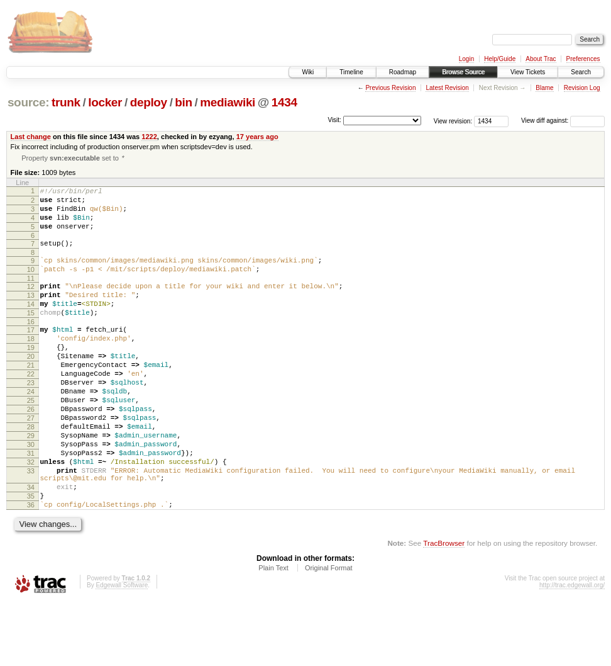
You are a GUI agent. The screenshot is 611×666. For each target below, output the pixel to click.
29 (31, 482)
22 (31, 407)
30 (31, 493)
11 (31, 294)
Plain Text (273, 631)
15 (31, 335)
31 (31, 503)
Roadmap (402, 72)
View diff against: (563, 120)
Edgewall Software (122, 648)
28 (31, 471)
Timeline (351, 72)
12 (31, 303)
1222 (149, 136)
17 (31, 354)
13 (31, 313)
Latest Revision (447, 87)
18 (31, 364)
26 (31, 450)
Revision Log (582, 87)
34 (31, 545)
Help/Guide (499, 58)
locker (105, 102)
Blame (544, 87)
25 (31, 439)
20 (31, 386)
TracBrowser (444, 606)
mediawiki (227, 102)
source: (28, 102)
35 (31, 556)
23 (31, 418)
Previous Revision (390, 87)
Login (466, 58)
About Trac (541, 58)
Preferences (583, 58)
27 (31, 461)
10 (31, 284)
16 (31, 345)
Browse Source (463, 72)
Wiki (308, 72)
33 (31, 525)
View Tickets (527, 72)
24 (31, 428)
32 (31, 514)
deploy (148, 102)
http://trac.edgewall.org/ (572, 648)
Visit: (334, 119)
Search (581, 72)
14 (31, 324)
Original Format (329, 631)
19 (31, 375)
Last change (31, 136)
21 (31, 396)
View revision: (453, 120)
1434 (284, 102)
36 (31, 566)
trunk (66, 102)
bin (183, 102)
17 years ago (257, 136)
